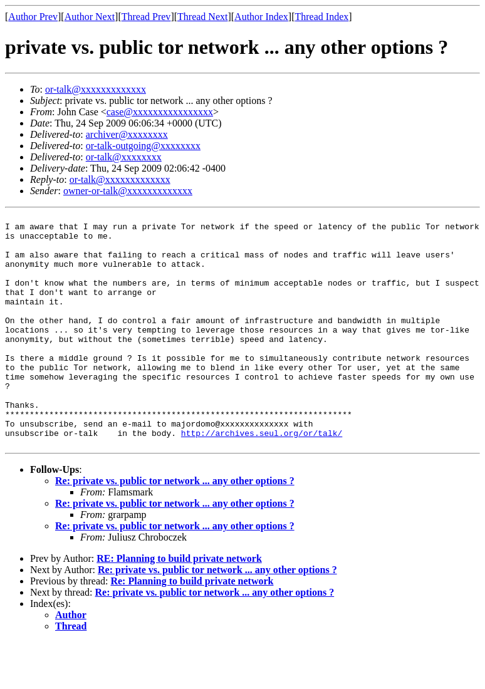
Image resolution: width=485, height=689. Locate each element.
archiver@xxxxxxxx (127, 134)
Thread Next (202, 16)
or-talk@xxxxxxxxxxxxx (95, 89)
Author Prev (33, 16)
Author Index (261, 16)
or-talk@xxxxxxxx (124, 157)
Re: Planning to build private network (191, 628)
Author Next (90, 16)
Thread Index (322, 16)
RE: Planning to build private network (179, 605)
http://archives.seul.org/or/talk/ (261, 478)
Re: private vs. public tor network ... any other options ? (175, 527)
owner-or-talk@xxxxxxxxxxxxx (127, 190)
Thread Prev (146, 16)
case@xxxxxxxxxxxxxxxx (160, 111)
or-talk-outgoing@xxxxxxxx (143, 145)
